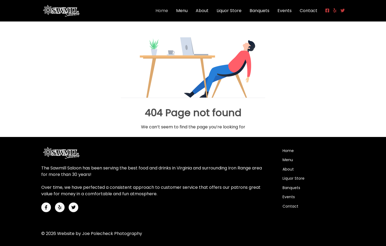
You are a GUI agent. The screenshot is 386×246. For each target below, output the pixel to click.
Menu (182, 11)
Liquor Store (229, 11)
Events (284, 11)
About (202, 11)
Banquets (259, 11)
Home (161, 11)
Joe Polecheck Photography (112, 233)
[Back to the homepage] (63, 10)
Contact (308, 11)
